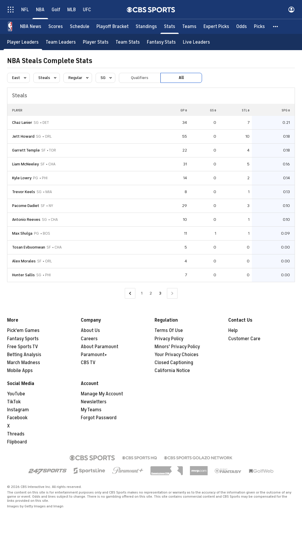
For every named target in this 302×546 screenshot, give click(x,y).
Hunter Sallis (23, 274)
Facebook (17, 418)
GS (213, 110)
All (181, 77)
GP (183, 110)
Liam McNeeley (25, 164)
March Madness (23, 363)
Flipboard (17, 442)
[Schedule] (79, 26)
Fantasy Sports (23, 339)
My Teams (91, 410)
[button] (275, 26)
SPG (286, 110)
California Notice (172, 371)
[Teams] (189, 26)
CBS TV (88, 363)
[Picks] (259, 26)
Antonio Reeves (26, 219)
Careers (89, 339)
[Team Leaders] (60, 42)
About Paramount (99, 347)
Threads (15, 434)
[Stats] (169, 26)
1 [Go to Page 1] (141, 293)
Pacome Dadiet (25, 205)
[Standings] (146, 26)
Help (233, 330)
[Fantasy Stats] (161, 42)
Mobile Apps (20, 371)
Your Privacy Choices (176, 355)
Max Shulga (22, 233)
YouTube (16, 394)
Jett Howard (23, 136)
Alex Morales (24, 261)
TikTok (14, 402)
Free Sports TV (22, 347)
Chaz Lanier (22, 122)
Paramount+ (94, 355)
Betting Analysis (24, 355)
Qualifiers (139, 77)
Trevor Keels (23, 191)
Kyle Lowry (22, 177)
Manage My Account (102, 394)
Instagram (18, 410)
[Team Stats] (127, 42)
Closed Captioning (174, 363)
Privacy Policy (169, 339)
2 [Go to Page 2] (151, 293)
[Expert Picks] (216, 26)
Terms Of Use (169, 330)
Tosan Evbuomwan (28, 247)
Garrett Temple (26, 150)
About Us (90, 330)
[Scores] (55, 26)
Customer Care (244, 339)
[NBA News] (31, 26)
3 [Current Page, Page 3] (160, 293)
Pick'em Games (23, 330)
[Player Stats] (95, 42)
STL (246, 110)
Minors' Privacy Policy (177, 347)
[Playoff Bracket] (112, 26)
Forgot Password (98, 418)
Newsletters (93, 402)
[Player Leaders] (23, 42)
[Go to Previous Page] (130, 293)
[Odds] (241, 26)
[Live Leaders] (196, 42)
